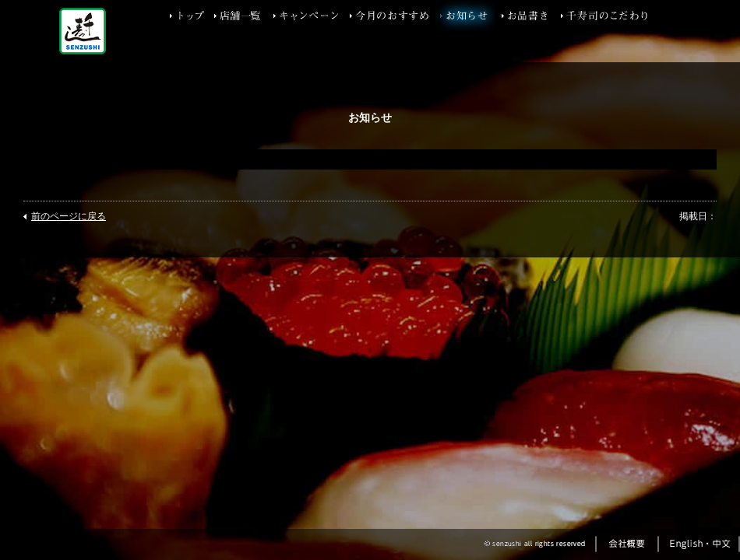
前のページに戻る (68, 216)
